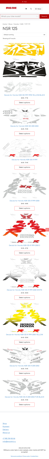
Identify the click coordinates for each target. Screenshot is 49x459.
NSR (21, 24)
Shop (10, 24)
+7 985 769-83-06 (9, 438)
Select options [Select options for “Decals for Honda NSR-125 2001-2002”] (24, 133)
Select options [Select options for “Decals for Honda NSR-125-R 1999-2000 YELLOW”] (24, 342)
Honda (16, 24)
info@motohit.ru (9, 441)
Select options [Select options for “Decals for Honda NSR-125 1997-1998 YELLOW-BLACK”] (24, 102)
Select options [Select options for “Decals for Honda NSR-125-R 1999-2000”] (24, 208)
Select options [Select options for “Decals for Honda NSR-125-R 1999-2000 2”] (24, 253)
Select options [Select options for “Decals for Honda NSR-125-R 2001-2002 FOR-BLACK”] (24, 404)
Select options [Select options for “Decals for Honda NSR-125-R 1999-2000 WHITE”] (24, 297)
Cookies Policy (34, 456)
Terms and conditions (16, 456)
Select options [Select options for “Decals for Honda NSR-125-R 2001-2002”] (24, 373)
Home (5, 24)
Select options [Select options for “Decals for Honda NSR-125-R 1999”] (24, 167)
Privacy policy (26, 456)
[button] (31, 9)
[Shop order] (24, 35)
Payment (6, 426)
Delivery (6, 429)
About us (6, 433)
